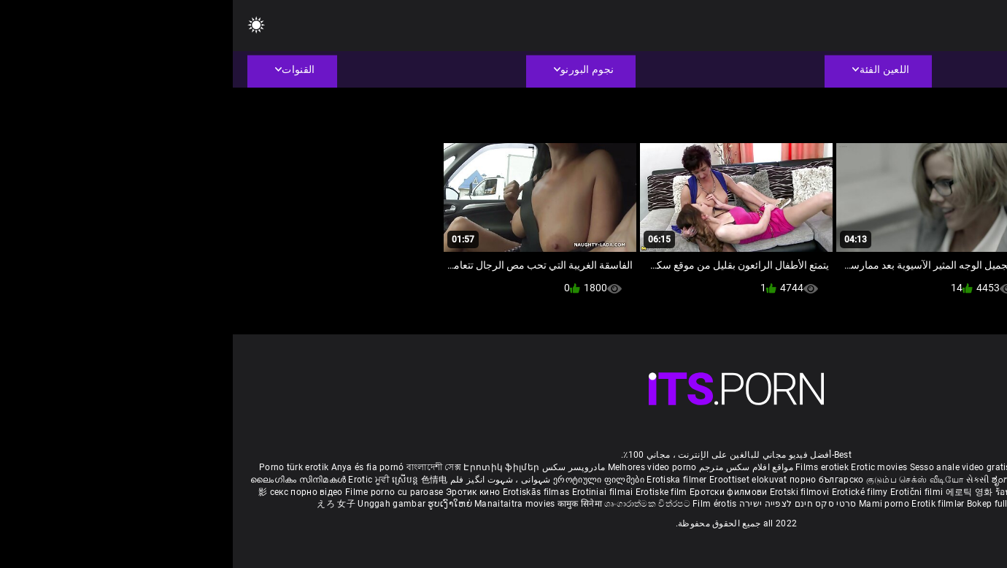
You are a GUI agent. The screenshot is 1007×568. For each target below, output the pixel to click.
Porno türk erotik (61, 467)
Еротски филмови (497, 492)
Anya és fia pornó (135, 467)
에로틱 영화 (738, 492)
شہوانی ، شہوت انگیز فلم (266, 480)
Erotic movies (647, 467)
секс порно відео (73, 492)
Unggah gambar (160, 504)
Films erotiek (589, 467)
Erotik (826, 492)
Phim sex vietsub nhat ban (835, 467)
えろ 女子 (103, 504)
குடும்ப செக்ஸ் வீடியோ (682, 480)
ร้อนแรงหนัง (788, 492)
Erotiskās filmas (304, 492)
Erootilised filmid (813, 504)
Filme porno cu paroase (161, 492)
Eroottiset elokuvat (517, 480)
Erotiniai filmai (371, 492)
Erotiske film (430, 492)
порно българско (594, 480)
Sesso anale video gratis (727, 467)
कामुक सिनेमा (348, 504)
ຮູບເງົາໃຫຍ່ (218, 504)
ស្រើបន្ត (173, 480)
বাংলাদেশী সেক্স (201, 467)
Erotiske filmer (870, 492)
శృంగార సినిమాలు (912, 480)
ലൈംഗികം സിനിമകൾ (66, 480)
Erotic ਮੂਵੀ (137, 480)
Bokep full (754, 504)
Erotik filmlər (706, 504)
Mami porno (651, 504)
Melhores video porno (419, 467)
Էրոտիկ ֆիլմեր (268, 467)
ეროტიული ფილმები (367, 480)
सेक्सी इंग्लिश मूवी (847, 480)
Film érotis (482, 504)
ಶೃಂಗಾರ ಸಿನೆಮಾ (788, 480)
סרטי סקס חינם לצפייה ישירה (565, 504)
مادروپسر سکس (341, 467)
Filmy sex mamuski (941, 492)
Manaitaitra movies (283, 504)
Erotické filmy (628, 492)
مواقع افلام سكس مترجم (513, 467)
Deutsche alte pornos (937, 467)
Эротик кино (241, 492)
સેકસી (745, 480)
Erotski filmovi (568, 492)
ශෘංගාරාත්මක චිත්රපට (415, 504)
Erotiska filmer (445, 480)
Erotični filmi (685, 492)
